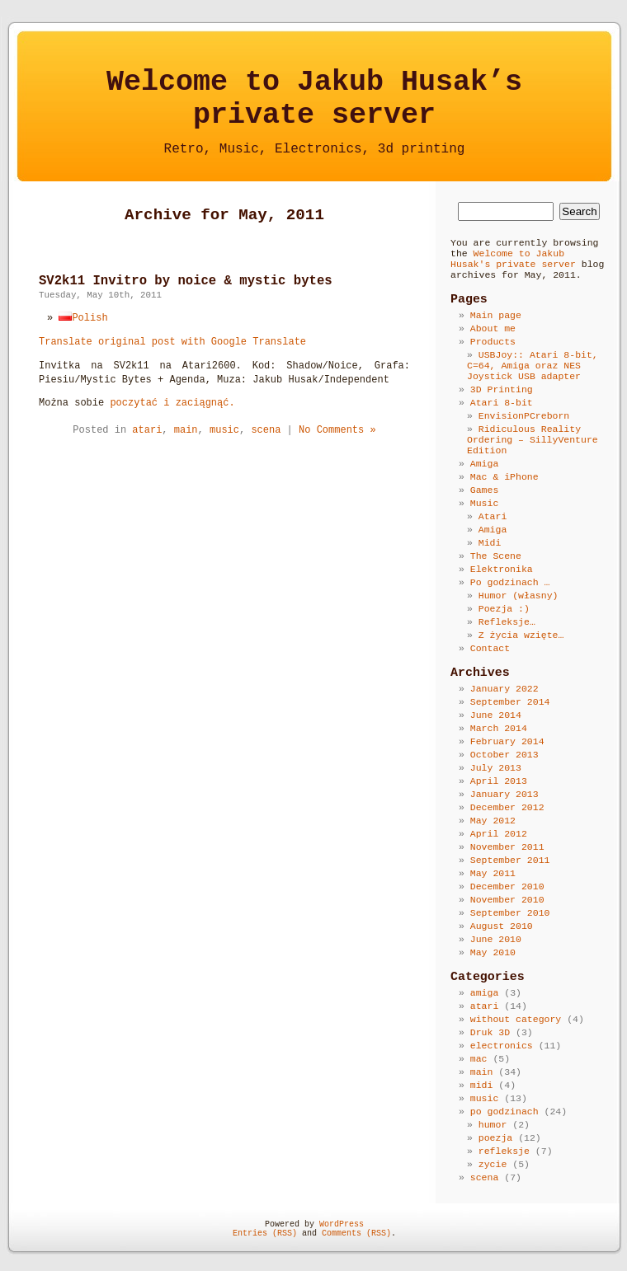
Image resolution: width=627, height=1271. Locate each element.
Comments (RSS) (356, 1233)
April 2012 (498, 833)
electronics (501, 1045)
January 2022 (504, 688)
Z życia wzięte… (521, 635)
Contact (490, 648)
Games (484, 490)
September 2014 (510, 701)
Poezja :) (504, 608)
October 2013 (504, 754)
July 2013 (495, 767)
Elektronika (501, 569)
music (224, 430)
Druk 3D (490, 1032)
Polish (83, 318)
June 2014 (495, 715)
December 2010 (507, 886)
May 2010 (493, 952)
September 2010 (510, 913)
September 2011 (510, 860)
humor (492, 1124)
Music (484, 503)
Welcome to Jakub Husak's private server (513, 259)
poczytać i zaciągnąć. (172, 403)
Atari (492, 516)
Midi (490, 542)
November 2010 (507, 899)
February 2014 (507, 741)
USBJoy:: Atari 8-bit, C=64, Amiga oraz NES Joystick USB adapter (532, 365)
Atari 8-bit (501, 402)
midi (481, 1085)
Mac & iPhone (504, 476)
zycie (492, 1164)
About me (493, 328)
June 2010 (495, 939)
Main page (495, 315)
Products (493, 341)
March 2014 (498, 728)
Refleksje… (506, 622)
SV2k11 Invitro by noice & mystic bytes (185, 281)
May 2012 (493, 820)
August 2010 (501, 926)
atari (147, 430)
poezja (495, 1138)
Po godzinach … (510, 582)
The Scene (495, 556)
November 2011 (507, 847)
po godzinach (504, 1111)
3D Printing (501, 389)
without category (515, 1019)
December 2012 (507, 807)
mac (479, 1058)
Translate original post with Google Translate (172, 342)
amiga (484, 992)
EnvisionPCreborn (523, 415)
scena (265, 430)
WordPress (341, 1224)
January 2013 (504, 794)
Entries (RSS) (265, 1233)
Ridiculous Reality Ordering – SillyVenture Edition (532, 440)
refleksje (504, 1151)
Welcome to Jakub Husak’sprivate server (314, 99)
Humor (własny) (518, 595)
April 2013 (498, 781)
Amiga (484, 463)
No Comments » (337, 430)
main (186, 430)
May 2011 (493, 873)
